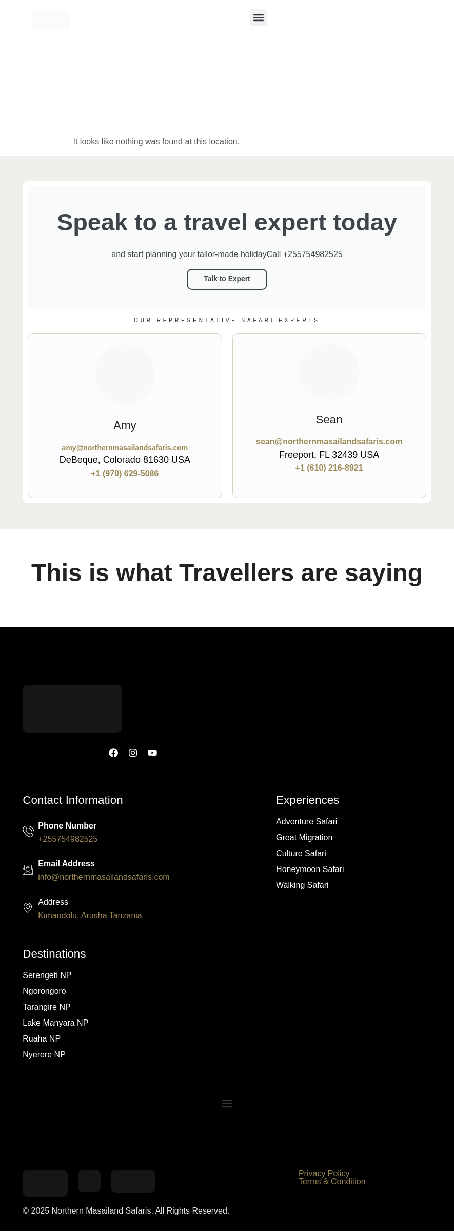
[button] (258, 17)
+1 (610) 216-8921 (329, 467)
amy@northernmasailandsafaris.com (125, 447)
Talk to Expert (227, 279)
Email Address (66, 864)
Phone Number (67, 825)
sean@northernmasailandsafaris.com (329, 441)
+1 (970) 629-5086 (125, 473)
